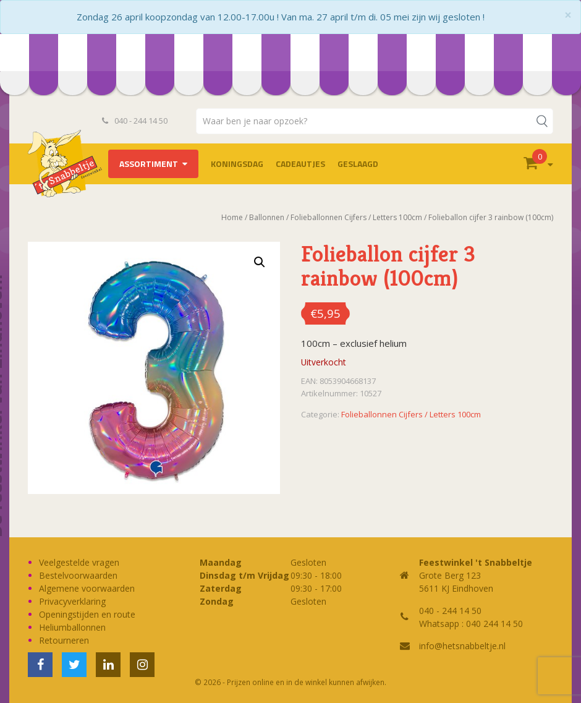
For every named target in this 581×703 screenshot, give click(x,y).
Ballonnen (266, 217)
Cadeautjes (300, 163)
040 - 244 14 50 (135, 120)
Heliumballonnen (72, 627)
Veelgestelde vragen (79, 562)
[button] (259, 262)
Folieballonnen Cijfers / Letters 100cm (356, 217)
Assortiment (148, 163)
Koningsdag (237, 163)
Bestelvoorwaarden (78, 575)
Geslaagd (357, 163)
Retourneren (64, 640)
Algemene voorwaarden (87, 588)
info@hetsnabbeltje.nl (462, 646)
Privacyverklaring (72, 601)
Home (232, 217)
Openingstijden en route (87, 614)
